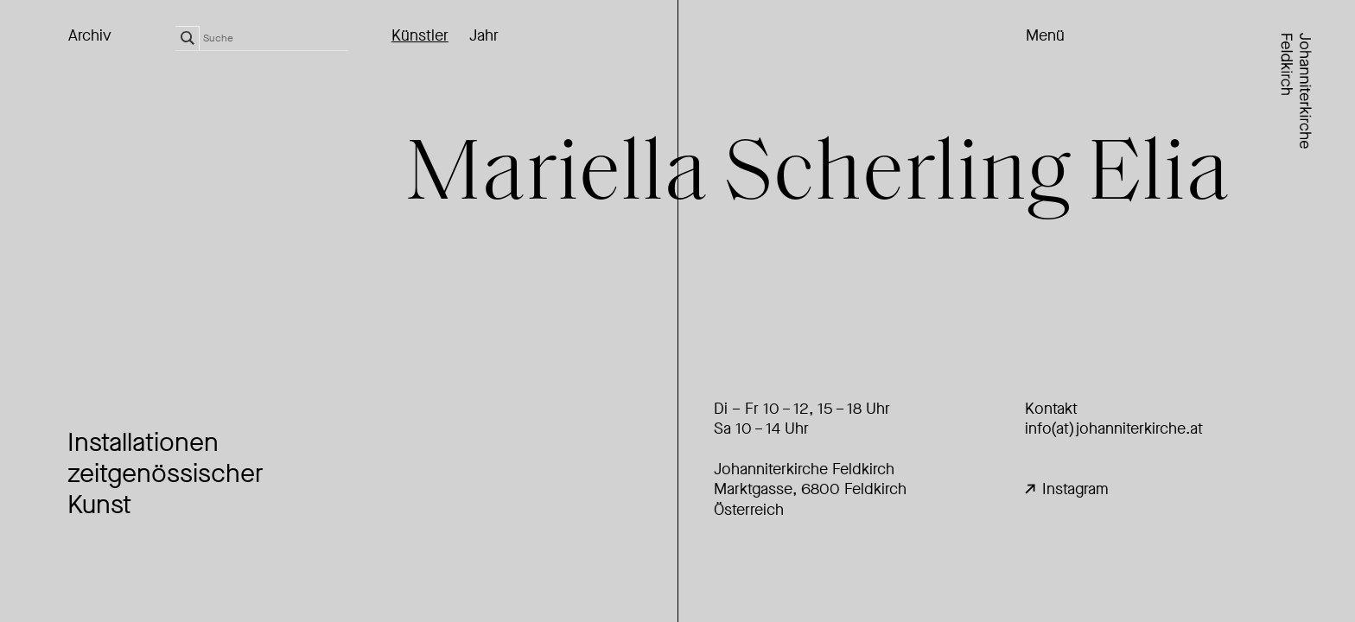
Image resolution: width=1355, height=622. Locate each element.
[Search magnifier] (187, 38)
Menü (1045, 36)
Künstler (419, 36)
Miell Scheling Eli (818, 177)
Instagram (1067, 489)
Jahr (484, 36)
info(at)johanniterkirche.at (1114, 428)
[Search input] (275, 38)
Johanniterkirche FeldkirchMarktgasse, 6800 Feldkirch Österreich (810, 489)
